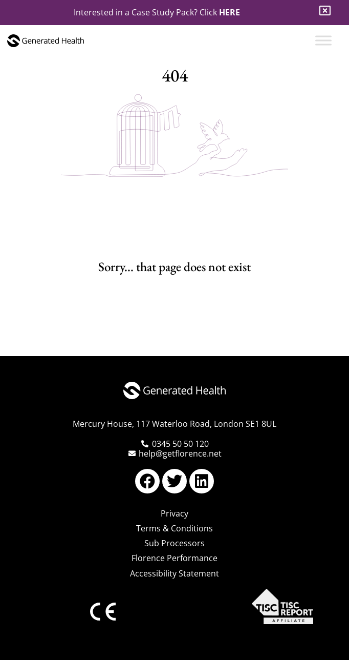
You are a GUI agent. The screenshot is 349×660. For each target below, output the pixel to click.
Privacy (174, 513)
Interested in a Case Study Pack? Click (157, 12)
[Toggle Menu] (323, 40)
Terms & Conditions (174, 528)
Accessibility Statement (174, 573)
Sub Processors (174, 543)
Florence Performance (174, 558)
